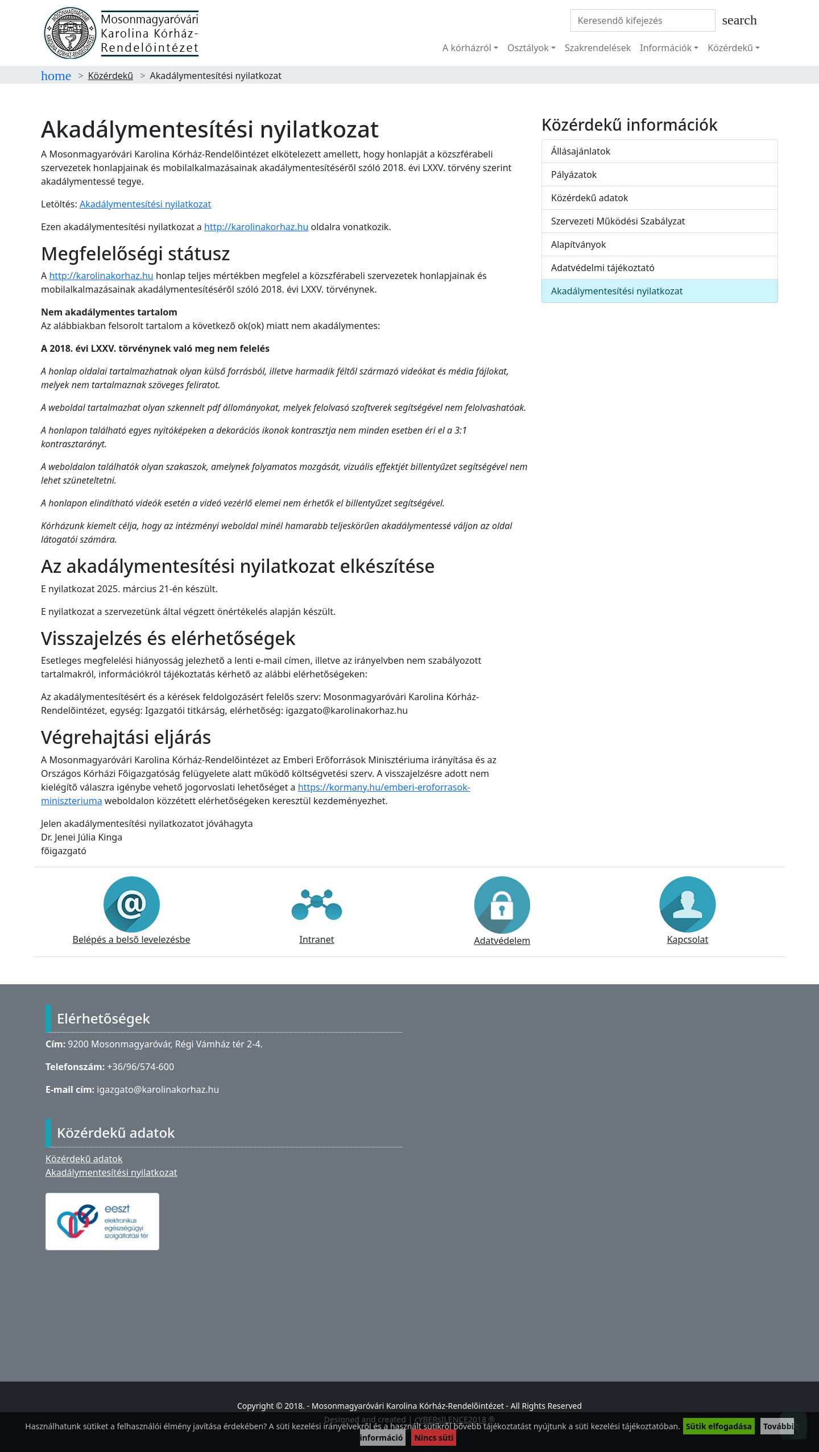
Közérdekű (111, 75)
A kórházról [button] (466, 47)
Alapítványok (578, 244)
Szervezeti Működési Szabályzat (618, 221)
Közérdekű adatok (589, 198)
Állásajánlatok (580, 151)
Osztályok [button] (528, 47)
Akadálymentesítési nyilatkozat (145, 204)
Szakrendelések (598, 47)
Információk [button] (666, 47)
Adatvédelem (502, 911)
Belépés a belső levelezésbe (132, 911)
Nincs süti (433, 1437)
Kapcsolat (687, 911)
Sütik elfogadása (719, 1426)
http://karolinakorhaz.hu (256, 226)
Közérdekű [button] (730, 47)
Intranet (316, 911)
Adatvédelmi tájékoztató (603, 267)
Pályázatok (574, 174)
